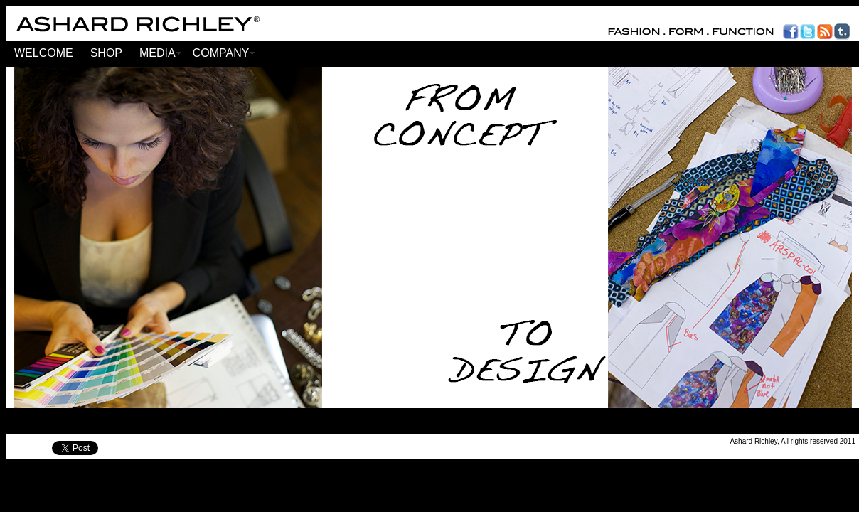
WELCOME (43, 53)
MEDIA (157, 53)
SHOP (106, 53)
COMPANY (221, 53)
